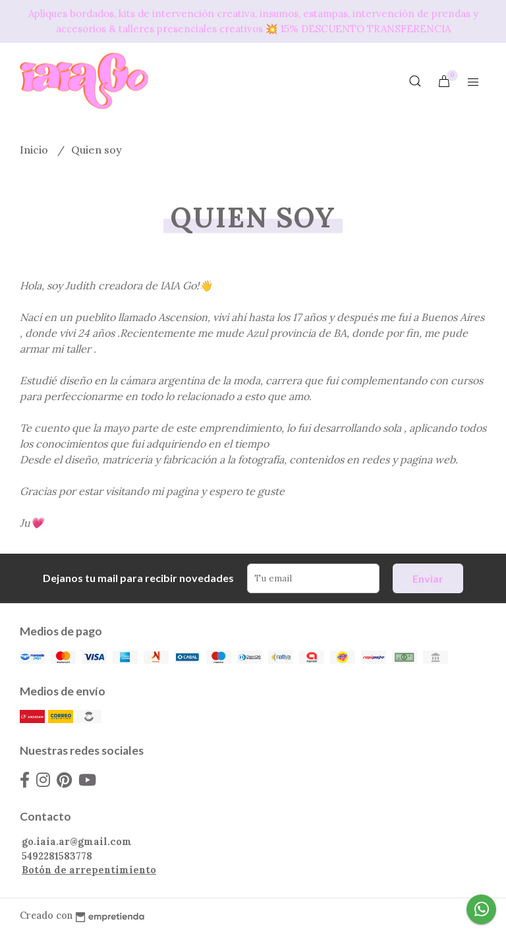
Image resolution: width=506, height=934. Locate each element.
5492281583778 (57, 856)
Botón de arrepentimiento (89, 870)
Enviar (427, 578)
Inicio (35, 149)
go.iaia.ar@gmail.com (77, 842)
